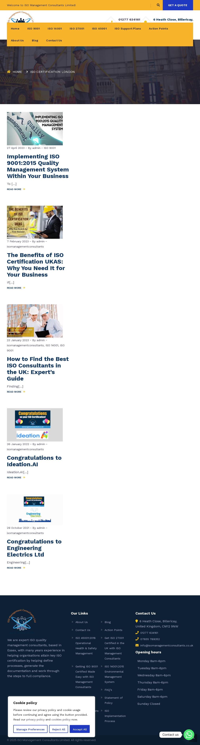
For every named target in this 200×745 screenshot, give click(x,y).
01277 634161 (129, 19)
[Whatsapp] (189, 734)
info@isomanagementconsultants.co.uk (166, 645)
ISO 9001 (33, 28)
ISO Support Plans (128, 28)
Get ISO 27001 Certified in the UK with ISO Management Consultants (114, 648)
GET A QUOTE (177, 5)
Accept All (80, 729)
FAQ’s (108, 689)
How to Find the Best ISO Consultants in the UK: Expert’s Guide (38, 368)
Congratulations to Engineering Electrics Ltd (34, 548)
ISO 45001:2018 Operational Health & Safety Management (86, 645)
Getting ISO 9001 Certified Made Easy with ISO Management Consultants (86, 677)
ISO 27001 (77, 28)
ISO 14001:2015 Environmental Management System (114, 674)
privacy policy (35, 719)
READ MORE (16, 189)
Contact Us (54, 40)
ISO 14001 (55, 28)
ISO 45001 (99, 28)
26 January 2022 (18, 444)
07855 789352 (150, 639)
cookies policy (60, 719)
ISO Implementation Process (115, 716)
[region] (51, 716)
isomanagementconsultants (25, 246)
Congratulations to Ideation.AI (34, 461)
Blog (35, 40)
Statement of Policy (114, 700)
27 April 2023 (16, 147)
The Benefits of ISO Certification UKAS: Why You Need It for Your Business (36, 264)
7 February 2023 (18, 241)
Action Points (158, 28)
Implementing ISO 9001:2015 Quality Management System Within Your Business (38, 166)
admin (35, 147)
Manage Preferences (30, 729)
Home (15, 28)
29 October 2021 (18, 527)
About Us (17, 40)
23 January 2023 (18, 340)
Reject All (58, 729)
